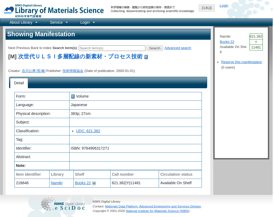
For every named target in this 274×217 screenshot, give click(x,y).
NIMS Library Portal (52, 10)
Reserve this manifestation (241, 62)
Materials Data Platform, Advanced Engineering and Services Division (153, 206)
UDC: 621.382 (88, 131)
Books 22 (83, 183)
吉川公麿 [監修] (34, 71)
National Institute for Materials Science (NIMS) (158, 210)
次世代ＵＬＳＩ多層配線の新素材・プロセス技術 (80, 56)
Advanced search (178, 48)
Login (224, 5)
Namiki (57, 183)
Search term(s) (64, 48)
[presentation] (19, 83)
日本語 (207, 8)
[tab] (19, 83)
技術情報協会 (73, 71)
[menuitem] (23, 22)
